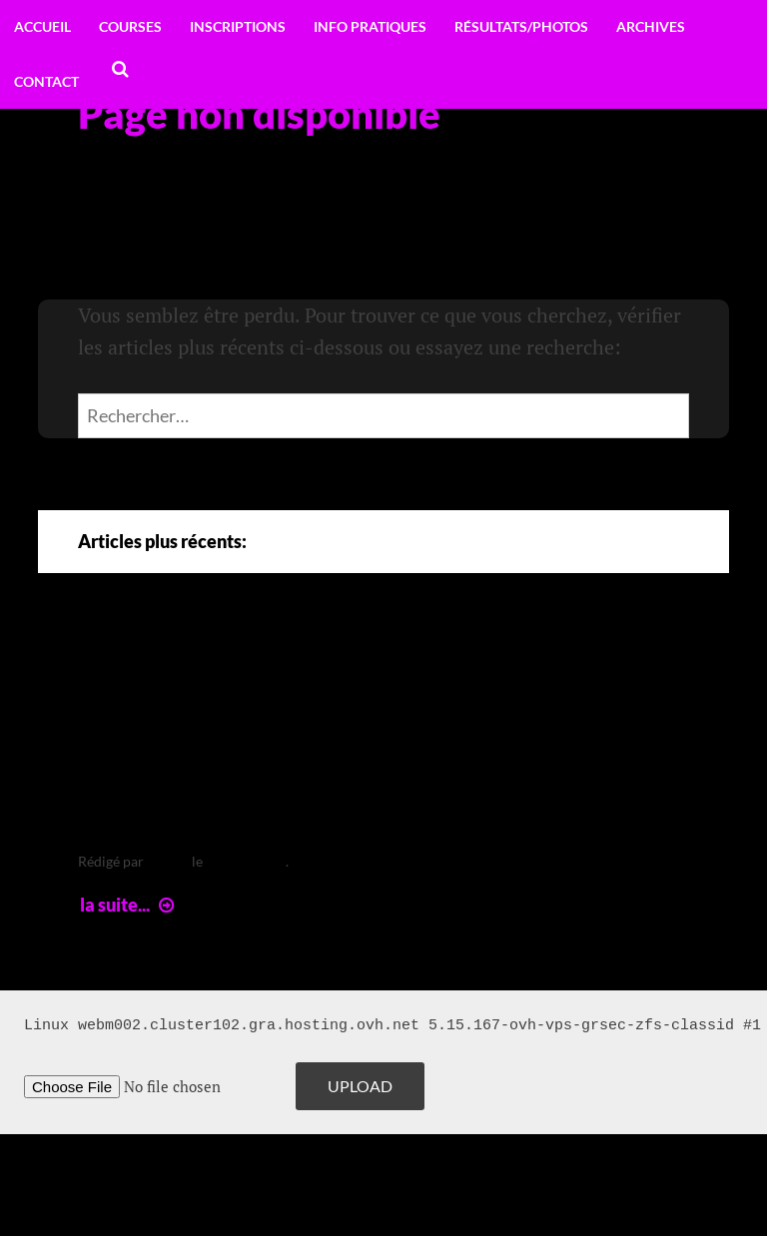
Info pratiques (370, 26)
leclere (168, 861)
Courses (130, 26)
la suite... (129, 905)
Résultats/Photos (521, 26)
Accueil (42, 26)
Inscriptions (238, 26)
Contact (46, 81)
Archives (650, 26)
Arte (120, 665)
